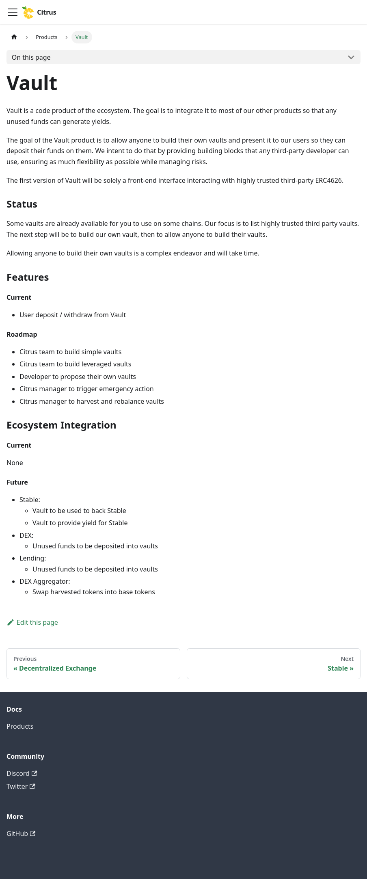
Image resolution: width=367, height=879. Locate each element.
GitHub (20, 833)
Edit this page (32, 622)
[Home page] (14, 37)
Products (20, 726)
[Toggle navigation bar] (12, 12)
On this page (31, 57)
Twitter (20, 786)
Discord (21, 773)
